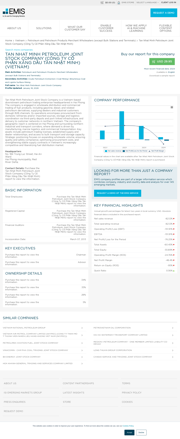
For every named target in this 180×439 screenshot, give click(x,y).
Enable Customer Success (105, 28)
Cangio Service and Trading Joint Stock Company (123, 357)
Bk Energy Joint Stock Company (21, 357)
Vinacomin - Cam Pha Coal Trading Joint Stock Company (35, 350)
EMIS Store (126, 2)
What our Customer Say (75, 29)
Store (67, 402)
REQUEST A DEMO (163, 13)
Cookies (127, 402)
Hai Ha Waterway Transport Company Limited (120, 335)
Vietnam (20, 40)
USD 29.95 (162, 61)
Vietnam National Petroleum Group (24, 328)
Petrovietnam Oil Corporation (112, 328)
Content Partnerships (78, 383)
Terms (126, 383)
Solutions (44, 29)
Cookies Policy (127, 426)
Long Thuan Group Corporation (113, 350)
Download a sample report (162, 76)
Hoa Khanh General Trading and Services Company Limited (38, 364)
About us (14, 29)
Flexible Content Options (165, 28)
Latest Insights (73, 393)
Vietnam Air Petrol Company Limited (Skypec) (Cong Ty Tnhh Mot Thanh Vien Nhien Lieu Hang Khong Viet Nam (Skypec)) (40, 335)
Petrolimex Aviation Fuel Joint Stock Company (30, 343)
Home (8, 40)
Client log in (168, 3)
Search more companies (19, 50)
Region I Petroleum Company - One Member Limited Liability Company (130, 343)
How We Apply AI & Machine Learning (136, 28)
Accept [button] (129, 433)
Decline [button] (141, 433)
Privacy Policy (131, 393)
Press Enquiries (14, 402)
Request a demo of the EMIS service (117, 193)
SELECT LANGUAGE (148, 3)
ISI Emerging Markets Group (23, 393)
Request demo (13, 411)
